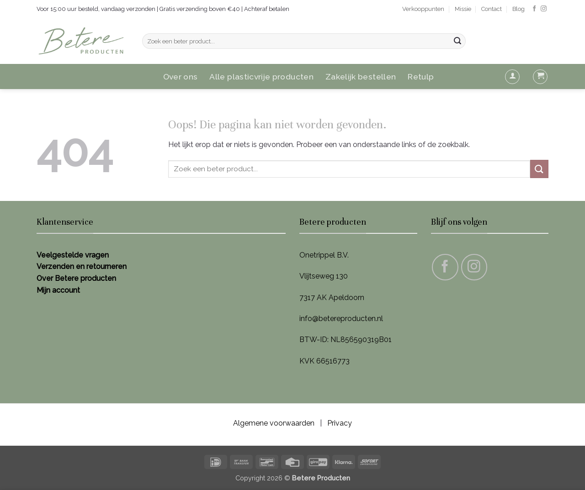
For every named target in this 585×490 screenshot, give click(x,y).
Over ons (180, 76)
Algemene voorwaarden (273, 423)
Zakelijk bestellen (360, 76)
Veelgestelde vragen (73, 255)
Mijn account (58, 290)
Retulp (421, 76)
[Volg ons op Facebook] (534, 8)
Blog (518, 8)
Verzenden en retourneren (82, 266)
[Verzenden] (457, 41)
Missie (463, 8)
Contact (491, 8)
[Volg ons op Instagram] (544, 8)
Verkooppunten (423, 8)
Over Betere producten (76, 278)
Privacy (339, 423)
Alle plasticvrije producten (261, 76)
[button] (512, 76)
